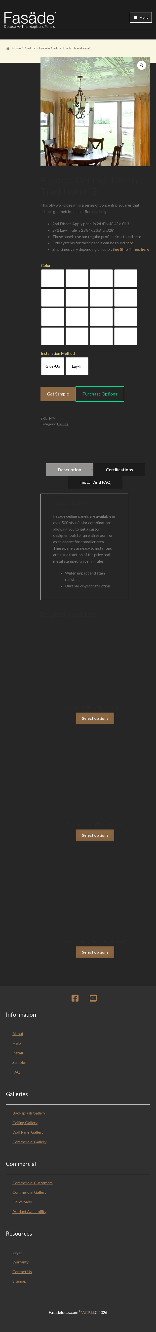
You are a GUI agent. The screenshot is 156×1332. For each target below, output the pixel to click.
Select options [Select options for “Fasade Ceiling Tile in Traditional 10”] (95, 952)
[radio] (52, 278)
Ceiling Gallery (25, 1122)
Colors (46, 265)
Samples (19, 1062)
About (17, 1033)
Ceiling (30, 48)
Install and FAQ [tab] (95, 482)
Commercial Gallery (29, 1141)
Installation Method (58, 353)
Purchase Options (99, 393)
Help (16, 1043)
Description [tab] (69, 469)
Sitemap (19, 1281)
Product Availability (29, 1211)
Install (17, 1052)
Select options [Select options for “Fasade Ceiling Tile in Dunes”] (95, 835)
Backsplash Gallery (28, 1113)
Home (16, 48)
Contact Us (22, 1271)
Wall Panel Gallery (27, 1132)
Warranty (20, 1262)
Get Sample (58, 393)
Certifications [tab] (119, 469)
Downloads (22, 1201)
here (137, 236)
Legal (17, 1252)
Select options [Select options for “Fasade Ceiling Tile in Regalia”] (95, 718)
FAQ (16, 1072)
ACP (86, 1312)
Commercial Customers (32, 1182)
